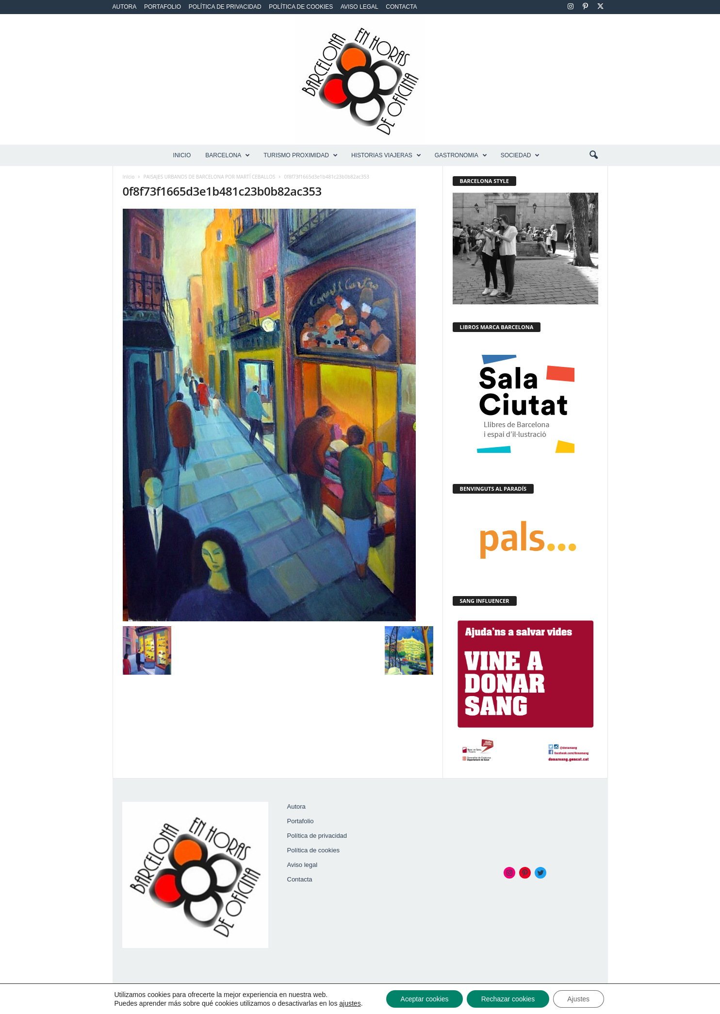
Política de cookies (301, 6)
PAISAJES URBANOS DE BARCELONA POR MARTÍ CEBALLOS (210, 176)
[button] (593, 155)
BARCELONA (227, 155)
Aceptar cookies (424, 999)
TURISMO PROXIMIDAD (300, 155)
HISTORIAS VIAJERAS (386, 155)
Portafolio (162, 6)
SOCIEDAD (520, 155)
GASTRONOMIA (461, 155)
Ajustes (579, 999)
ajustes (349, 1003)
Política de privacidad (225, 6)
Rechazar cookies (508, 999)
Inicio (182, 155)
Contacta (401, 6)
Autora (125, 6)
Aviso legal (359, 6)
